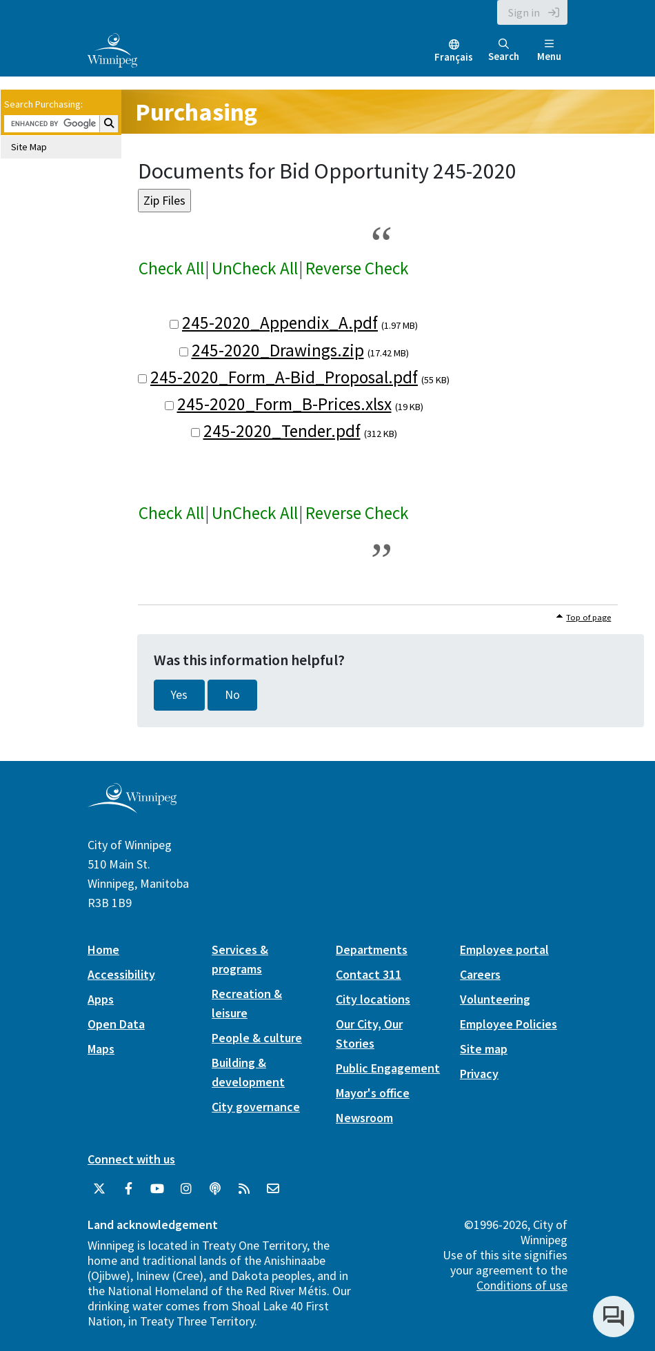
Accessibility (121, 974)
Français (453, 56)
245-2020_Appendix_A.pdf (280, 323)
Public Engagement (388, 1068)
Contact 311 (368, 974)
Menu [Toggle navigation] (549, 51)
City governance (256, 1107)
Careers (480, 974)
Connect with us (131, 1159)
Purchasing (196, 112)
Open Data (116, 1024)
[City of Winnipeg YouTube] (157, 1189)
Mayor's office (373, 1093)
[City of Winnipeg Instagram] (186, 1189)
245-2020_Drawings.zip (278, 350)
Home (103, 949)
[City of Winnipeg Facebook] (128, 1189)
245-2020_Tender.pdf (282, 431)
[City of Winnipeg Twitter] (99, 1189)
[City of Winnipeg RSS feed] (244, 1189)
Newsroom (364, 1118)
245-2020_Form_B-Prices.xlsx (284, 404)
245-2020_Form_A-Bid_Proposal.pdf (284, 377)
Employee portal (504, 949)
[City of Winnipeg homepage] (132, 807)
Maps (101, 1049)
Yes (179, 694)
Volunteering (495, 999)
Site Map (29, 147)
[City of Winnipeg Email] (273, 1189)
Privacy (479, 1073)
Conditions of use (521, 1285)
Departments (371, 949)
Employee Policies (508, 1024)
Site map (483, 1049)
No (232, 694)
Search (503, 51)
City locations (373, 999)
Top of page (588, 617)
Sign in (524, 12)
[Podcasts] (215, 1189)
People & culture (257, 1038)
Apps (101, 999)
